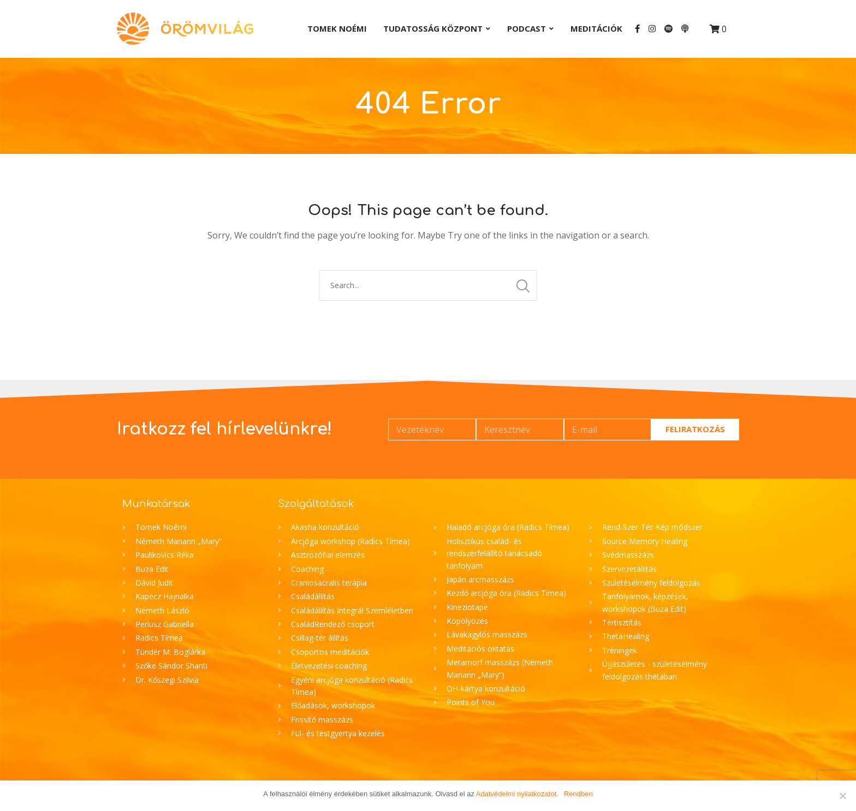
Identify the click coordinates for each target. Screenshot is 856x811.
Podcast (526, 28)
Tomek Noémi (337, 28)
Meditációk (596, 28)
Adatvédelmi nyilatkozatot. (517, 794)
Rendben (578, 794)
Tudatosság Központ (433, 28)
